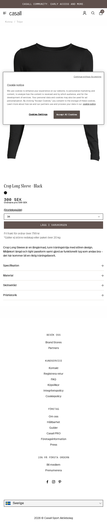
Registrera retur (53, 373)
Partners (53, 348)
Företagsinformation (53, 439)
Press (53, 444)
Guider (53, 427)
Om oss (53, 416)
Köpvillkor (53, 385)
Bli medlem (53, 464)
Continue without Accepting (88, 76)
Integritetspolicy (53, 390)
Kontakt (53, 368)
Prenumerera (53, 470)
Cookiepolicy (53, 396)
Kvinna (8, 21)
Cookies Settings (38, 114)
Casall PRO (54, 433)
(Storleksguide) (13, 210)
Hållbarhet (53, 422)
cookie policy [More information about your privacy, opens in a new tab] (89, 104)
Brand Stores (53, 342)
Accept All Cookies (66, 114)
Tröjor (20, 21)
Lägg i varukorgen (53, 225)
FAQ (53, 379)
